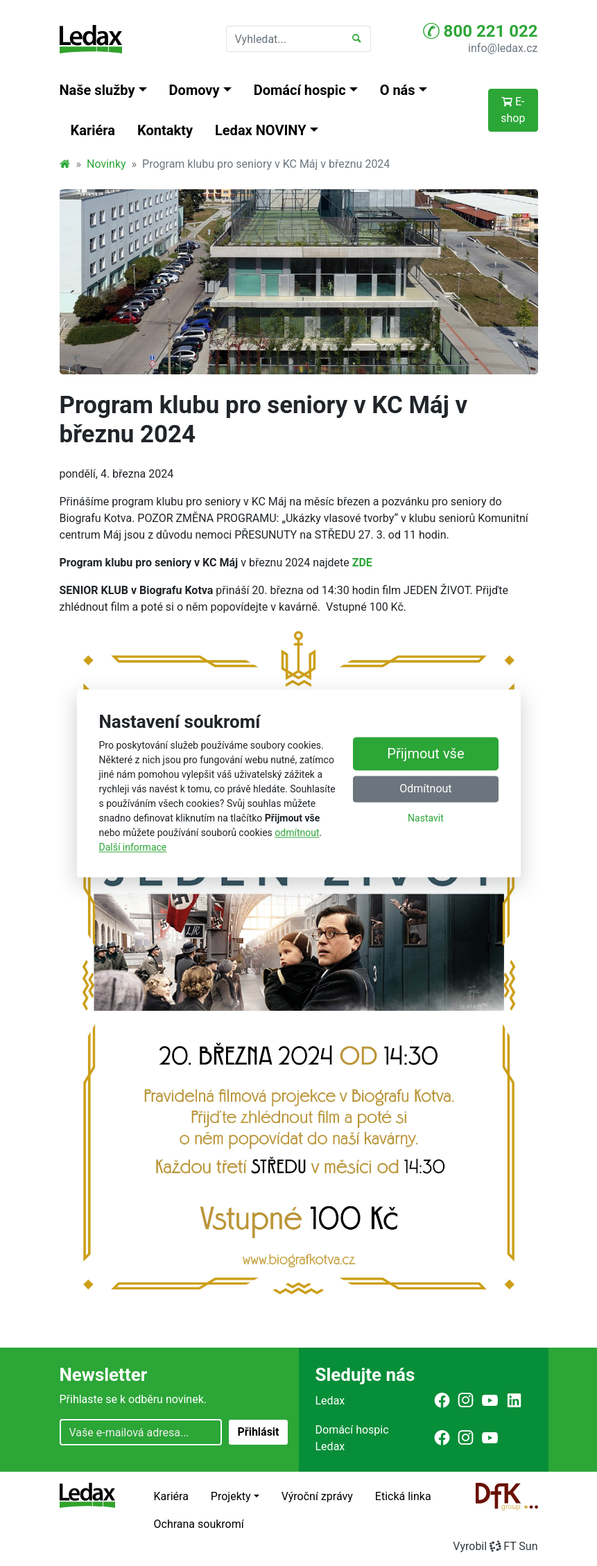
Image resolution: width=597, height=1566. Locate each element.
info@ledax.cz (502, 48)
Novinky (106, 164)
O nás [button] (397, 90)
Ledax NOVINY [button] (260, 130)
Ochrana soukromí (199, 1524)
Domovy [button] (194, 90)
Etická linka (403, 1496)
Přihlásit (258, 1431)
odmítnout (297, 832)
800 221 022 (480, 31)
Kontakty (165, 130)
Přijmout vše (425, 753)
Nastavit (426, 818)
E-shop (513, 110)
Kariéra (93, 130)
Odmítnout (425, 788)
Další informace (133, 847)
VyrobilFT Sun (495, 1546)
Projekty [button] (231, 1496)
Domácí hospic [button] (300, 90)
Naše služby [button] (97, 90)
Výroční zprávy (317, 1496)
